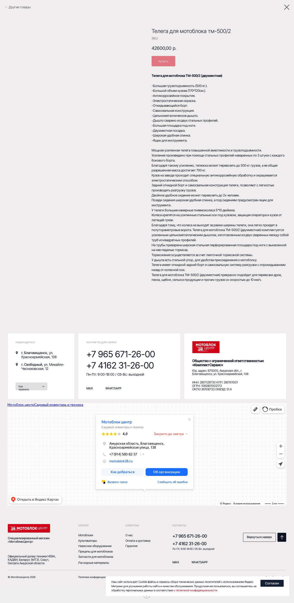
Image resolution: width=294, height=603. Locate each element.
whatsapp (113, 388)
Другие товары (20, 7)
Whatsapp (200, 562)
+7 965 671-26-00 (120, 354)
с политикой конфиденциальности (195, 590)
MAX (89, 388)
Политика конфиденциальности (96, 577)
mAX (175, 562)
